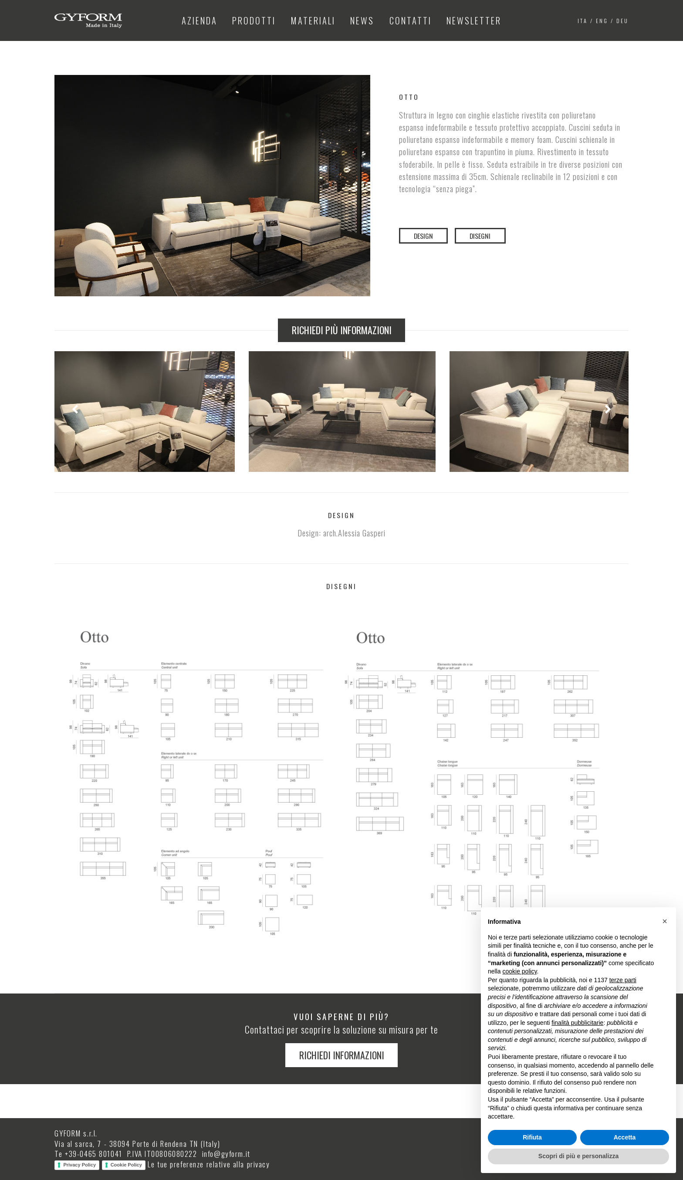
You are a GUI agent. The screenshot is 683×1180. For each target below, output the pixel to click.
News (362, 20)
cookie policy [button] (519, 971)
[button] (665, 921)
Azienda (199, 20)
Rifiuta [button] (532, 1137)
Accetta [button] (625, 1137)
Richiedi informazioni (341, 1055)
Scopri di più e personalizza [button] (578, 1156)
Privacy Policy (79, 1164)
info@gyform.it (226, 1153)
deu (622, 21)
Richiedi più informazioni (342, 330)
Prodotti (254, 20)
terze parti (622, 980)
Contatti (410, 20)
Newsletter (473, 20)
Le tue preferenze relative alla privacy (209, 1164)
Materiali (313, 20)
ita (583, 21)
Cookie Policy (126, 1164)
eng (602, 21)
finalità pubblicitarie (577, 1022)
